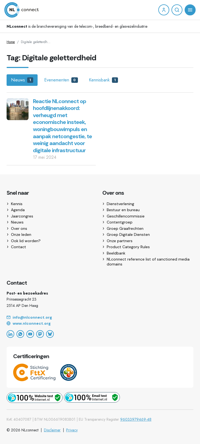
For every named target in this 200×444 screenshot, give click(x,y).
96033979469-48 (135, 419)
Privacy (72, 430)
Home (11, 41)
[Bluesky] (50, 334)
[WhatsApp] (20, 334)
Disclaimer (52, 430)
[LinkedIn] (10, 334)
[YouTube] (30, 334)
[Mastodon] (40, 334)
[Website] (100, 323)
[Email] (100, 317)
